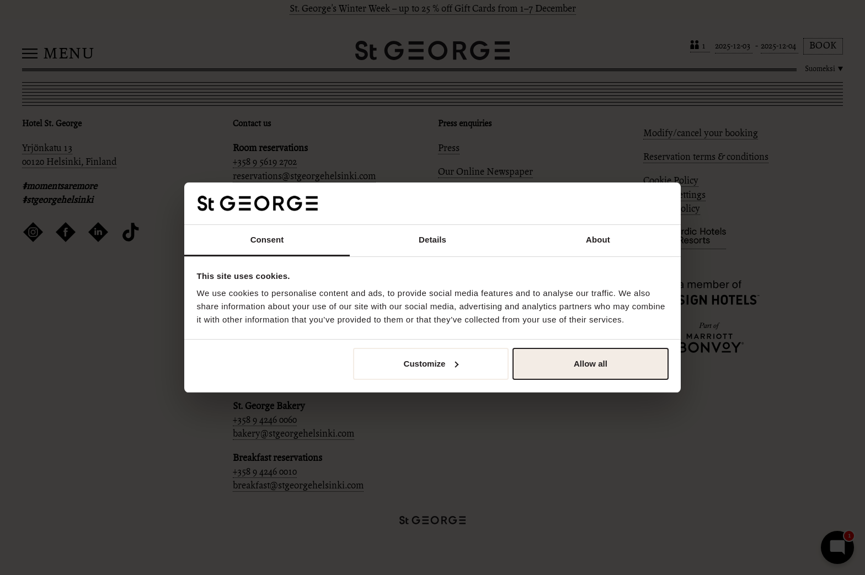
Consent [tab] (267, 239)
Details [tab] (432, 239)
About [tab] (598, 239)
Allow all (590, 363)
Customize (431, 363)
